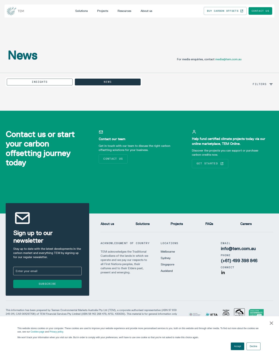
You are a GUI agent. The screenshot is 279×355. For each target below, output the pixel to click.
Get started (210, 163)
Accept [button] (237, 346)
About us (146, 11)
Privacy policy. (56, 331)
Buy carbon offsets (225, 11)
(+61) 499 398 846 (239, 260)
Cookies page (37, 331)
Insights (39, 82)
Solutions (81, 11)
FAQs (209, 224)
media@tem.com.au (228, 59)
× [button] (271, 323)
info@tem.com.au (238, 248)
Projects (102, 11)
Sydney (165, 258)
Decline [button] (253, 346)
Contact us (260, 10)
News (108, 82)
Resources (124, 11)
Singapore (167, 264)
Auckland (167, 271)
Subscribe (47, 283)
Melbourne (168, 251)
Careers (246, 224)
